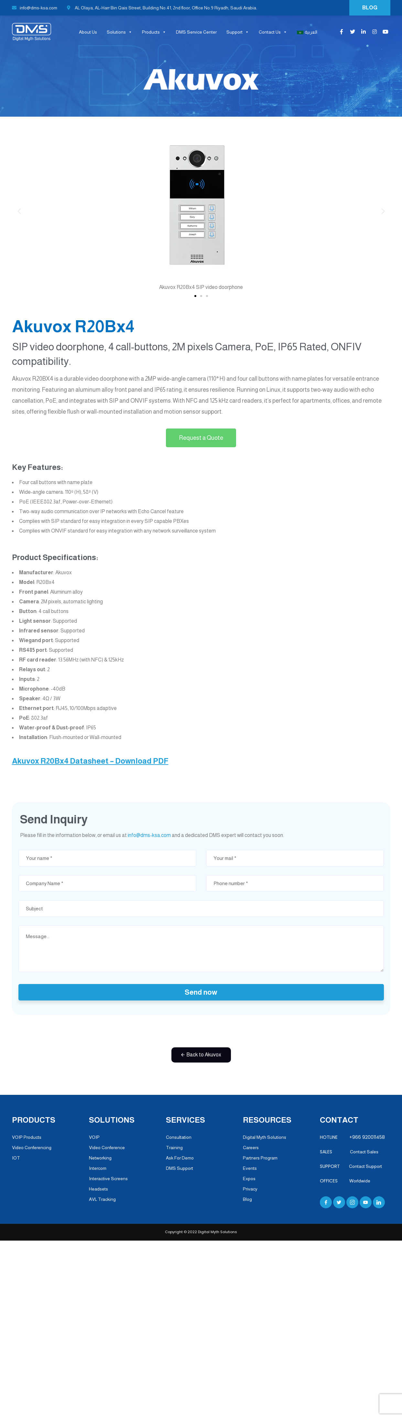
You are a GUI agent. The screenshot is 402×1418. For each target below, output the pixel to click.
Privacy (250, 1188)
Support (237, 32)
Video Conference (107, 1147)
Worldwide (359, 1180)
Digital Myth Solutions (264, 1137)
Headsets (98, 1188)
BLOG (369, 7)
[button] (195, 296)
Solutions (119, 32)
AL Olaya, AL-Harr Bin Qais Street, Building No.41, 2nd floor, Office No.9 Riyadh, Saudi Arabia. (162, 7)
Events (250, 1168)
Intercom (97, 1168)
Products (154, 32)
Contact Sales (361, 1151)
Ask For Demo (180, 1157)
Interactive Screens (108, 1178)
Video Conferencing (31, 1147)
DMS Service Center (196, 32)
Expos (249, 1178)
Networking (100, 1157)
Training (174, 1147)
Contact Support (365, 1166)
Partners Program (260, 1157)
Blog (247, 1199)
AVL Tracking (102, 1199)
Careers (251, 1147)
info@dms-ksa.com (34, 7)
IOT (16, 1157)
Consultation (178, 1137)
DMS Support (179, 1168)
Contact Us (273, 32)
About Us (88, 32)
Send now (201, 992)
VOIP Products (26, 1137)
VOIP (94, 1137)
